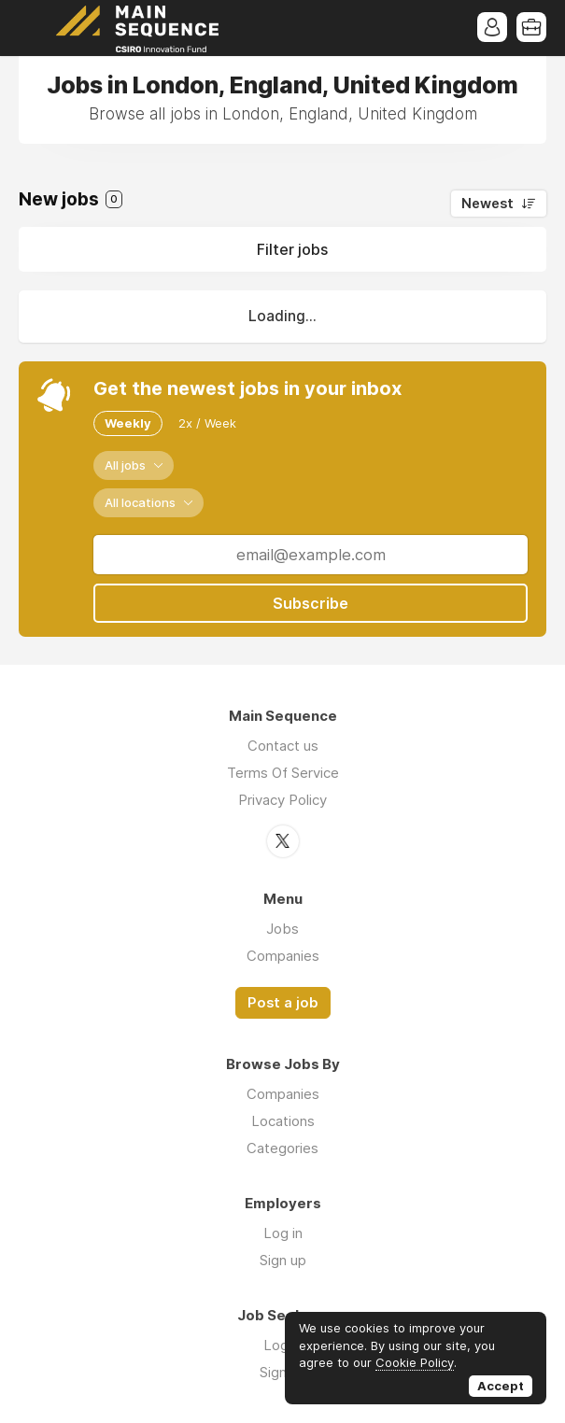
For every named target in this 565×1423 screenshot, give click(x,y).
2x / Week (207, 423)
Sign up (283, 1260)
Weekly (128, 423)
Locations (283, 1121)
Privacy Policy (282, 800)
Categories (282, 1148)
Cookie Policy (414, 1362)
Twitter (283, 841)
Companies (283, 956)
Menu (33, 28)
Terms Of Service (283, 773)
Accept (500, 1385)
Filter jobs (292, 249)
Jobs (282, 928)
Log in (283, 1233)
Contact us (282, 745)
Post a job (282, 1002)
